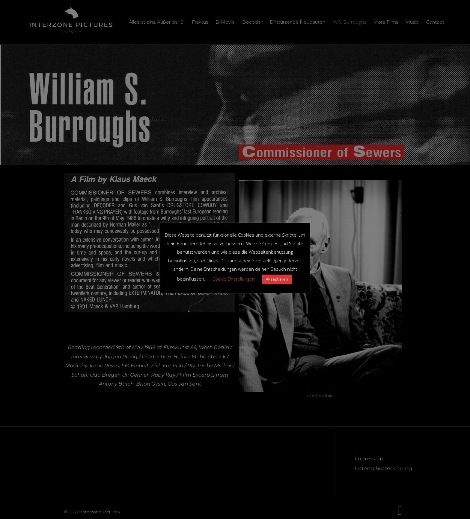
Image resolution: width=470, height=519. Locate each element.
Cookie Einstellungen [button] (234, 279)
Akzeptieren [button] (277, 279)
